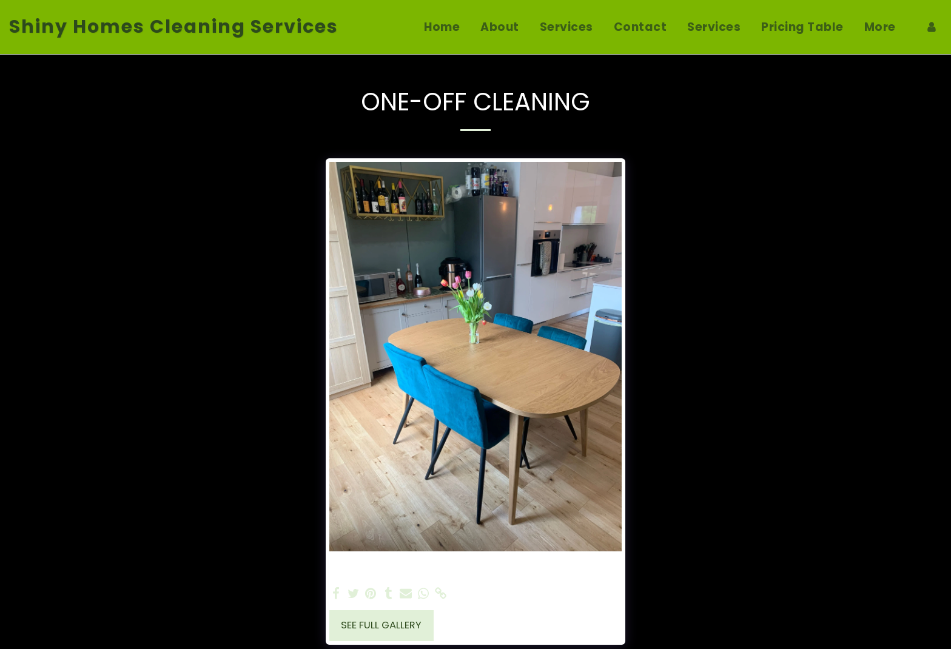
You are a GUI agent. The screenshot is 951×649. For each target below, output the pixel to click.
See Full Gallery (381, 625)
